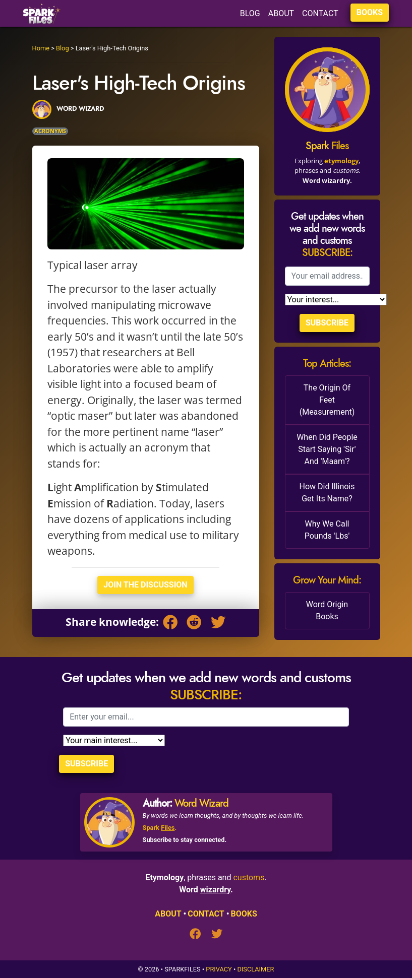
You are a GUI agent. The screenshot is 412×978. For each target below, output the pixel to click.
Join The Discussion (145, 585)
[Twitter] (218, 624)
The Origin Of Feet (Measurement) (327, 400)
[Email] (327, 276)
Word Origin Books (327, 610)
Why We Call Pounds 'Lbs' (327, 530)
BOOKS (370, 12)
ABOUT (281, 13)
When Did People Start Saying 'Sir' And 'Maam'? (327, 449)
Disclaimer (255, 969)
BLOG (250, 13)
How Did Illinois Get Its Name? (327, 492)
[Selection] (336, 299)
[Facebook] (173, 624)
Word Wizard (201, 803)
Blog (62, 48)
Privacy (218, 969)
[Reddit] (196, 624)
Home (40, 48)
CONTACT (320, 13)
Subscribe (327, 323)
